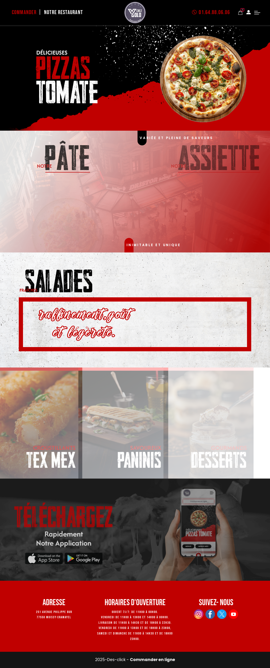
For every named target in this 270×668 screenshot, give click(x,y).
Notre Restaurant (63, 12)
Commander (24, 12)
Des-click (116, 660)
